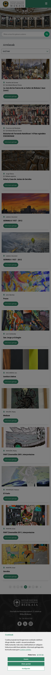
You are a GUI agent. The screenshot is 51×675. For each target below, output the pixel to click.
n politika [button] (25, 650)
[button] (37, 655)
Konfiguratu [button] (33, 668)
